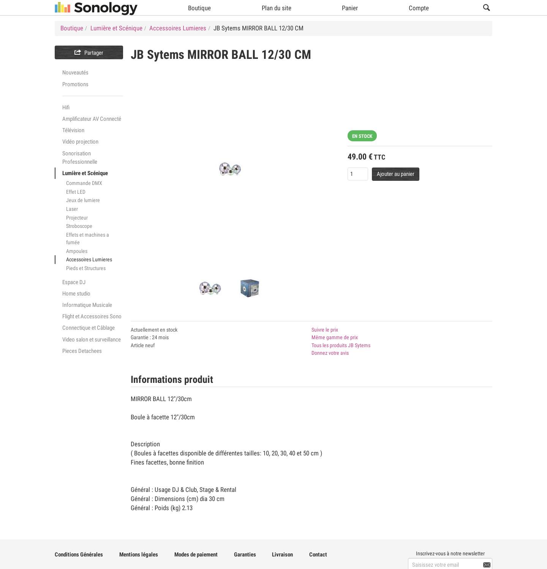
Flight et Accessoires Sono (92, 316)
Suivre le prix (324, 330)
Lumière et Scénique (85, 173)
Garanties (245, 554)
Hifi (66, 107)
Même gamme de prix (334, 337)
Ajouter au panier (395, 174)
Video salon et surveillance (91, 339)
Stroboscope (79, 226)
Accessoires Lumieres (89, 259)
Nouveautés (75, 72)
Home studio (76, 293)
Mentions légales (138, 554)
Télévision (73, 130)
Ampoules (76, 251)
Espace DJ (73, 282)
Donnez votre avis (330, 353)
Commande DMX (84, 183)
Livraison (282, 554)
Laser (72, 209)
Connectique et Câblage (88, 327)
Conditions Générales (79, 554)
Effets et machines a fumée (87, 239)
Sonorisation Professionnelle (79, 157)
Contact (318, 554)
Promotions (75, 84)
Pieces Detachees (82, 351)
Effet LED (75, 192)
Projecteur (77, 218)
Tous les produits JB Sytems (340, 345)
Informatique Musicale (87, 305)
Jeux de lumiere (83, 200)
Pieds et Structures (86, 268)
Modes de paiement (196, 554)
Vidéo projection (80, 141)
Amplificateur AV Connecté (91, 118)
